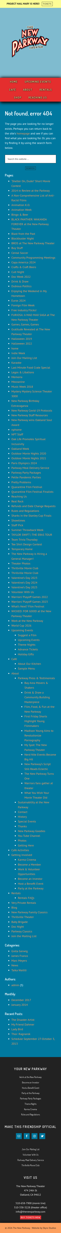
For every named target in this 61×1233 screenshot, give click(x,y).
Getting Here (26, 845)
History (22, 817)
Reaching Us (19, 496)
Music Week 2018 (22, 387)
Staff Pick (17, 525)
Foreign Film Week (23, 305)
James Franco (19, 956)
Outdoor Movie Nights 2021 (28, 458)
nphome (16, 429)
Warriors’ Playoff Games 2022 (29, 597)
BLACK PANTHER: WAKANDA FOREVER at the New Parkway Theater (30, 224)
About (15, 673)
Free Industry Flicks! (23, 310)
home (14, 348)
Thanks (22, 826)
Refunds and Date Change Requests (33, 506)
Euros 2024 (18, 300)
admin (15, 985)
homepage (23, 133)
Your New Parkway (30, 42)
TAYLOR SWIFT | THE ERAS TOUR (31, 535)
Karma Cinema (27, 859)
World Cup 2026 (21, 625)
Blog (14, 907)
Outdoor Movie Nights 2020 (28, 453)
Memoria (16, 377)
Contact (22, 812)
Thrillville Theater (22, 917)
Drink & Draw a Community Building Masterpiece (37, 697)
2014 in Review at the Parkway (30, 190)
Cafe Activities (20, 850)
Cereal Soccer (19, 253)
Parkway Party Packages (26, 472)
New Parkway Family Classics (29, 912)
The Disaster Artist (22, 1020)
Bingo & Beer (19, 214)
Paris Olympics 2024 (24, 463)
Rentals (16, 893)
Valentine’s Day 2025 (24, 587)
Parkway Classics (21, 931)
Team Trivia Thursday (24, 539)
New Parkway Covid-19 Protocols (31, 410)
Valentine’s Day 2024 (24, 582)
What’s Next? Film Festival (27, 606)
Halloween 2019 (21, 339)
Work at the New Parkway (27, 621)
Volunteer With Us (22, 592)
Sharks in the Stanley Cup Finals (31, 515)
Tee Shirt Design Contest (26, 544)
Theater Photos (20, 563)
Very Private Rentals (23, 903)
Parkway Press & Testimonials (36, 678)
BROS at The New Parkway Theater (32, 243)
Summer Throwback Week (27, 530)
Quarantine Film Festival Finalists (32, 492)
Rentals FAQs (26, 898)
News (14, 965)
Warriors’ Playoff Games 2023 (29, 602)
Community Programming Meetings (33, 257)
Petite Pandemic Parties (26, 477)
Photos (22, 840)
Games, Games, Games (25, 324)
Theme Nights (26, 644)
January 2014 (19, 1005)
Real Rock (17, 501)
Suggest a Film (27, 635)
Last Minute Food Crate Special (30, 367)
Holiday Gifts (26, 654)
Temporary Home (22, 549)
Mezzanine (18, 382)
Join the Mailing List (23, 936)
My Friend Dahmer (22, 1024)
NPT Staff (17, 434)
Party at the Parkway (30, 888)
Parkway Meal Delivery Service (30, 468)
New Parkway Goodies (31, 831)
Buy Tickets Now (30, 1217)
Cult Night (17, 272)
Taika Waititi (19, 970)
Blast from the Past (23, 234)
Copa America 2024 (23, 262)
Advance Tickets (28, 649)
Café (14, 659)
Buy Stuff (17, 248)
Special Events (27, 821)
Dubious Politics (21, 286)
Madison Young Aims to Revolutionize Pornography (39, 735)
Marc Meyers (19, 960)
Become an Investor (30, 879)
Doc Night (17, 926)
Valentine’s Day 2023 (24, 578)
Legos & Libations (22, 372)
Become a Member (29, 864)
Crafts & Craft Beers (23, 267)
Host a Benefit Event (30, 883)
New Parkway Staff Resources (29, 415)
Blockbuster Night (22, 238)
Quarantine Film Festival (26, 487)
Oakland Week (20, 449)
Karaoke (16, 362)
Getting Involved (21, 855)
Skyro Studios (49, 1227)
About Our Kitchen (29, 664)
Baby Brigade (19, 922)
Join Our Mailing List (24, 358)
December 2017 (21, 1000)
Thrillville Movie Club (24, 568)
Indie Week (18, 353)
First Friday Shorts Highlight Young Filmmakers (35, 721)
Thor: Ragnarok (20, 1034)
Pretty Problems (21, 482)
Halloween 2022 (21, 343)
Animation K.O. (20, 205)
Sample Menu (26, 668)
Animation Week (21, 210)
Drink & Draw (19, 281)
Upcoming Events (22, 630)
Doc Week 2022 (21, 277)
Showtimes (18, 520)
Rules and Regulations (25, 511)
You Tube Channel (29, 836)
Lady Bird (17, 1029)
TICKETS (47, 4)
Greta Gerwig (19, 951)
